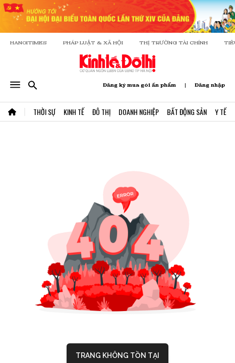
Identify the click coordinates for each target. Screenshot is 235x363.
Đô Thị (101, 111)
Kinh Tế (74, 111)
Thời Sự (44, 111)
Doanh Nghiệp (139, 111)
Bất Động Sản (187, 111)
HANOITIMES (28, 42)
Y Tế (220, 111)
